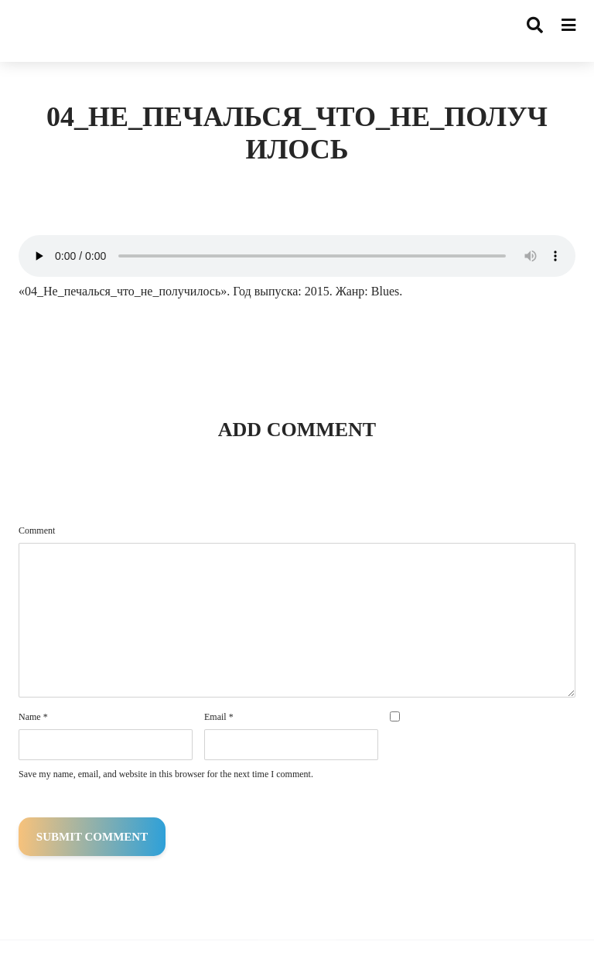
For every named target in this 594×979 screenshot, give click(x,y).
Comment (37, 530)
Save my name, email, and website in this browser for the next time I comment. (166, 774)
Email (219, 716)
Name (33, 716)
